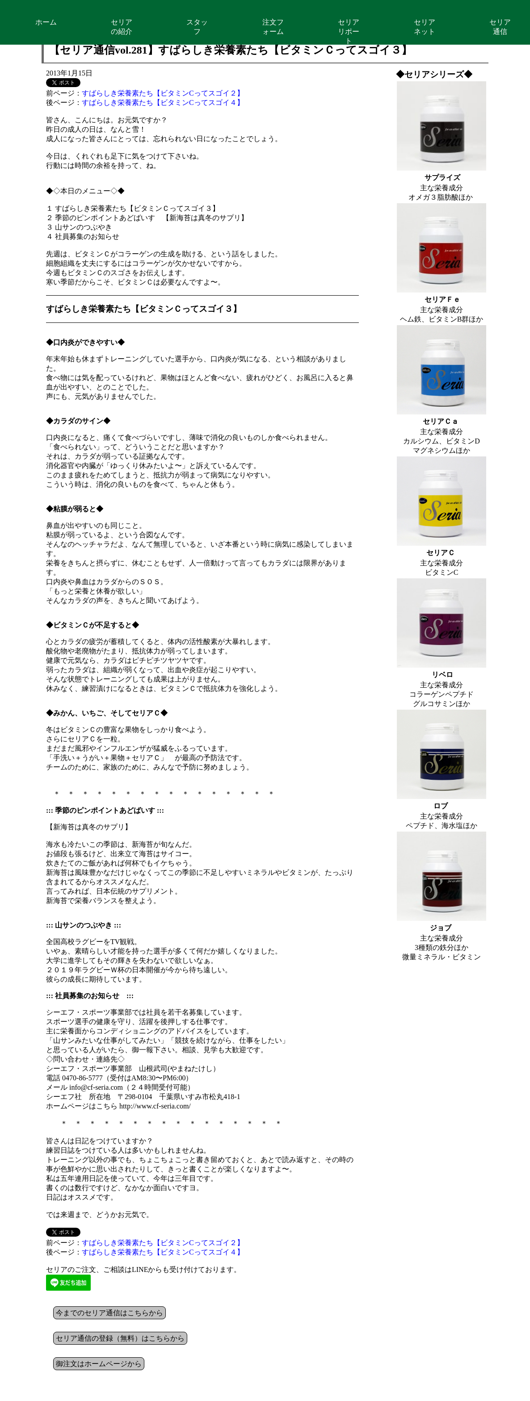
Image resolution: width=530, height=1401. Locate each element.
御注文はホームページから (99, 1364)
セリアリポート (348, 31)
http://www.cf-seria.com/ (155, 1106)
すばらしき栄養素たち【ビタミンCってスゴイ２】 (163, 93)
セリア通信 (500, 26)
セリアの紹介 (121, 26)
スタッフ (197, 26)
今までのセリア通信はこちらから (109, 1313)
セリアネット (424, 26)
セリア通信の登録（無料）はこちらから (120, 1338)
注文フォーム (273, 26)
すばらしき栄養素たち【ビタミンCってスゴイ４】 (163, 102)
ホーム (46, 22)
